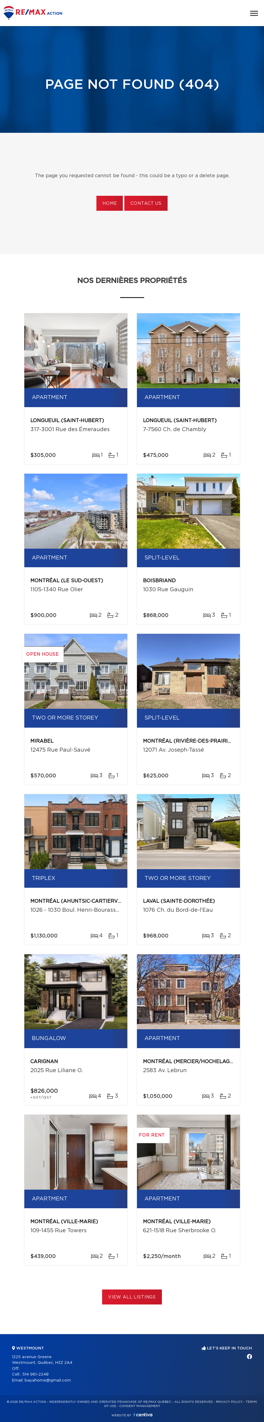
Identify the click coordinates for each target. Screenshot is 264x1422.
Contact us (145, 203)
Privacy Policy (229, 1401)
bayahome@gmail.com (48, 1380)
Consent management (139, 1406)
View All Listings (132, 1297)
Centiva (143, 1415)
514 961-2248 (35, 1374)
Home (109, 203)
